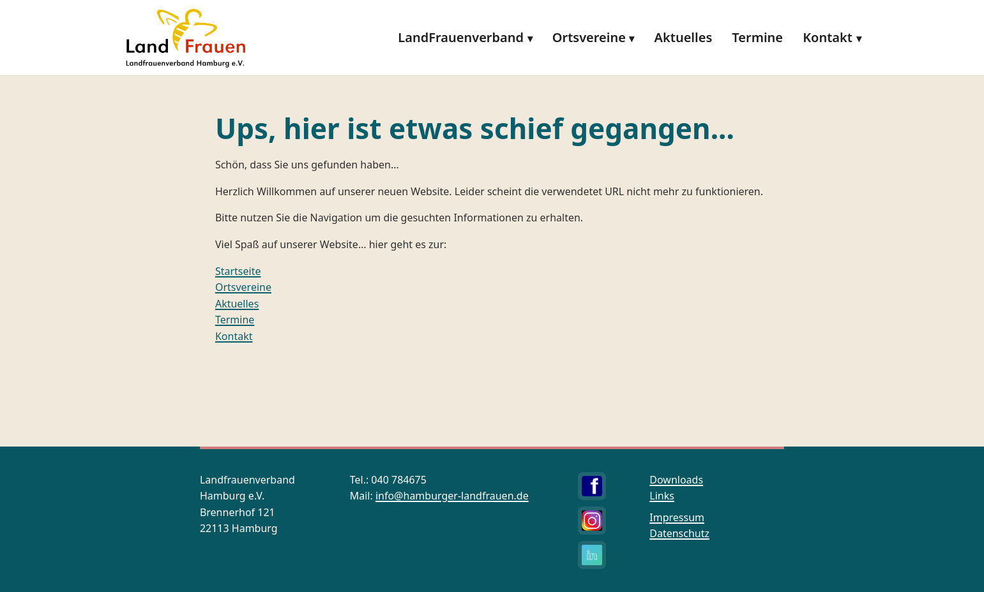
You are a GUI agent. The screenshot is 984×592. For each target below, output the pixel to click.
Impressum (676, 517)
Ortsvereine (589, 37)
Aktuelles (684, 37)
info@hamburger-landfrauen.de (452, 496)
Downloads (676, 480)
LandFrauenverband (461, 37)
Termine (757, 37)
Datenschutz (679, 533)
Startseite (238, 271)
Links (661, 496)
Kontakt (827, 37)
